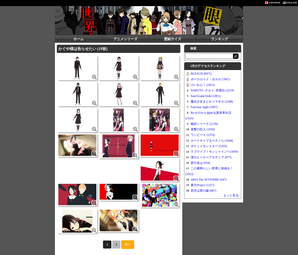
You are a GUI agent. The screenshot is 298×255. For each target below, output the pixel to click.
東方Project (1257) (202, 185)
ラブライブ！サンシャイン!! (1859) (214, 151)
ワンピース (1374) (203, 134)
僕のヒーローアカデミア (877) (211, 157)
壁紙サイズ (172, 39)
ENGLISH (290, 2)
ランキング (219, 39)
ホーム (78, 39)
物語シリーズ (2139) (204, 123)
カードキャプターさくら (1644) (212, 140)
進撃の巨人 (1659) (203, 129)
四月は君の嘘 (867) (203, 190)
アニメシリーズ (125, 39)
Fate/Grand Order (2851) (206, 96)
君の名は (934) (200, 162)
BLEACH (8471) (201, 73)
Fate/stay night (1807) (204, 107)
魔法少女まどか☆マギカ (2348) (212, 101)
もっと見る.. (231, 195)
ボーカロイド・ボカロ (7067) (210, 79)
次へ (128, 244)
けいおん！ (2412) (203, 84)
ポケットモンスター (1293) (209, 146)
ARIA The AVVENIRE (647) (208, 179)
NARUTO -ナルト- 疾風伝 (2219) (212, 90)
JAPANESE (272, 2)
